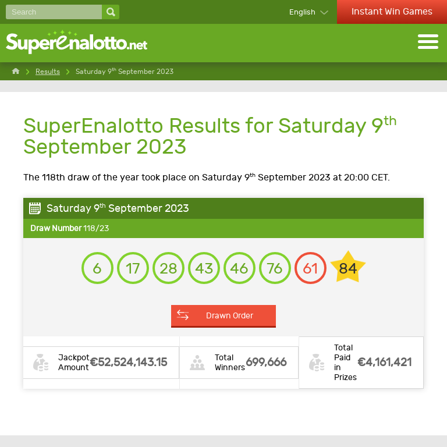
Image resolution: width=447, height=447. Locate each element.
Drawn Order (229, 315)
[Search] (54, 12)
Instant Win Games (392, 11)
